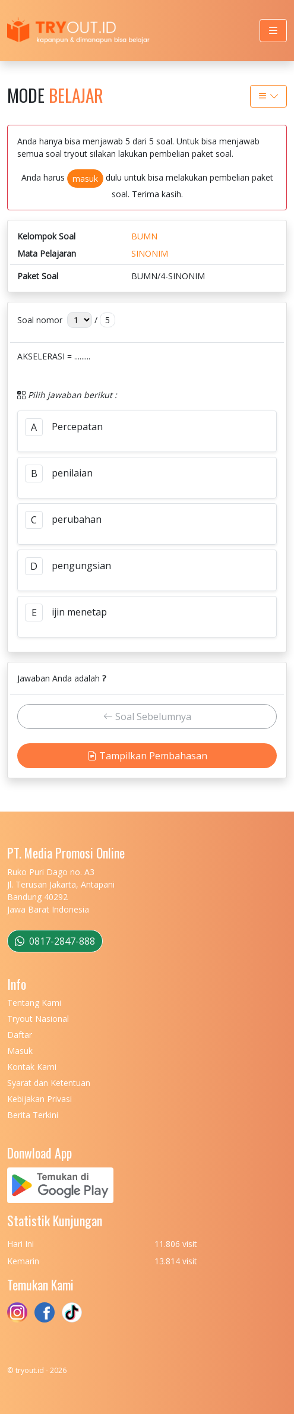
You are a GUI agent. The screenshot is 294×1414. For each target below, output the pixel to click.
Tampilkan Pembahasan (147, 755)
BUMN (144, 236)
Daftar (19, 1034)
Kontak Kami (31, 1066)
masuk (85, 178)
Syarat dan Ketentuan (48, 1082)
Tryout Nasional (38, 1018)
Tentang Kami (34, 1002)
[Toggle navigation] (273, 30)
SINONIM (149, 253)
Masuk (20, 1050)
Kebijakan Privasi (39, 1098)
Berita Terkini (32, 1115)
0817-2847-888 (55, 941)
